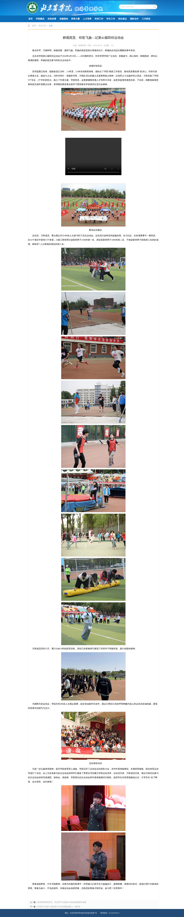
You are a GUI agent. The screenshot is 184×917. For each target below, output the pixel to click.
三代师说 (146, 19)
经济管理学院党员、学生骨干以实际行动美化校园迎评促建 (61, 902)
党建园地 (63, 19)
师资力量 (75, 19)
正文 (51, 26)
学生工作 (110, 19)
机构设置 (52, 19)
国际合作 (134, 19)
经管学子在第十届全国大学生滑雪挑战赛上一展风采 (58, 907)
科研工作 (99, 19)
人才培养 (87, 19)
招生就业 (122, 19)
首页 (30, 19)
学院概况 (40, 19)
